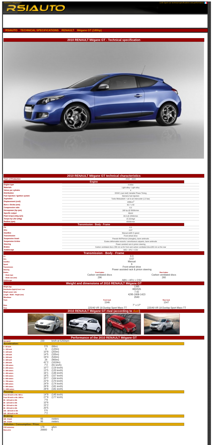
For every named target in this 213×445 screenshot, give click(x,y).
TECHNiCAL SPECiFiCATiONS (39, 30)
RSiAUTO (11, 30)
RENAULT (68, 30)
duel (136, 311)
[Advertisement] (105, 21)
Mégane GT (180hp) (89, 30)
